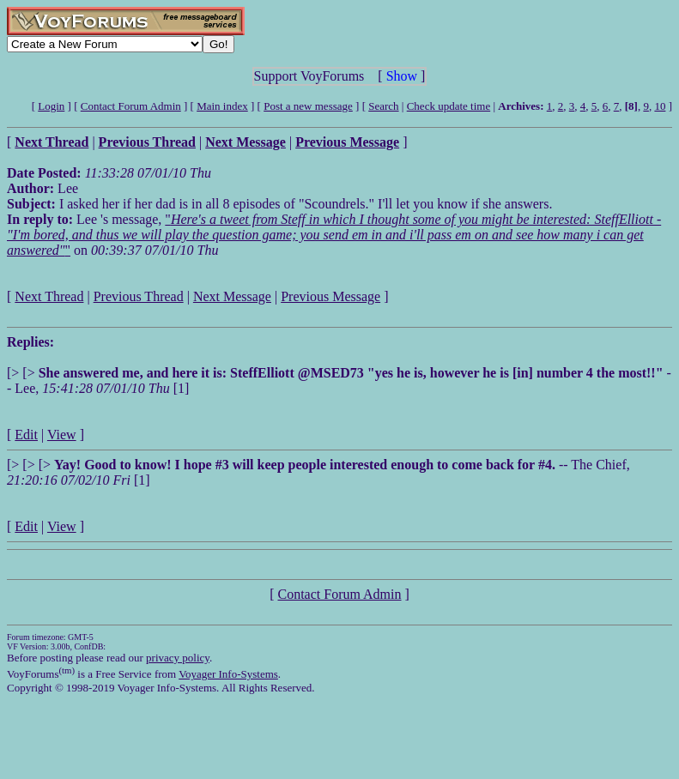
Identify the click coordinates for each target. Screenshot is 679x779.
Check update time (448, 106)
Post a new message (308, 106)
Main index (222, 106)
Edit (26, 434)
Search (383, 106)
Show (401, 76)
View (61, 434)
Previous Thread (139, 296)
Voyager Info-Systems (228, 673)
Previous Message (330, 296)
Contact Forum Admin (131, 106)
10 (659, 106)
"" (334, 234)
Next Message (232, 296)
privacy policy (177, 657)
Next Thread (49, 296)
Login (51, 106)
